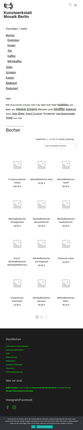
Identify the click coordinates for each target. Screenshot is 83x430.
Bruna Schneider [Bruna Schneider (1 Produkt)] (16, 105)
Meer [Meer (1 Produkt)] (13, 109)
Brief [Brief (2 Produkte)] (8, 105)
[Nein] (80, 423)
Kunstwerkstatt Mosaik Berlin (18, 15)
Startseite (11, 126)
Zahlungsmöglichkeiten (15, 350)
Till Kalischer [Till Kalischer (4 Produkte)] (49, 113)
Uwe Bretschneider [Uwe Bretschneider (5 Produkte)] (65, 113)
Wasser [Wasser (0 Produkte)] (15, 118)
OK (33, 427)
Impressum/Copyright (14, 365)
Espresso (13, 40)
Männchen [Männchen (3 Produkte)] (42, 109)
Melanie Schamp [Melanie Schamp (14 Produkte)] (26, 109)
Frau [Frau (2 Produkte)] (38, 105)
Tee (9, 50)
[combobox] (60, 145)
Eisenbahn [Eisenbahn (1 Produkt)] (26, 105)
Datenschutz (10, 361)
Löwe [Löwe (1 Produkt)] (71, 105)
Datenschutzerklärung (45, 427)
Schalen (11, 72)
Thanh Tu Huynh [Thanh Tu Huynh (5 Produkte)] (34, 113)
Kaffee (11, 56)
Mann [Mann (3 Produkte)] (8, 109)
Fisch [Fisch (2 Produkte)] (33, 105)
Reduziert (12, 88)
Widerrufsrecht (11, 357)
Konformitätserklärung (14, 372)
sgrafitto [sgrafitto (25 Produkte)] (59, 109)
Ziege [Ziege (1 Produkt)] (20, 118)
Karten (10, 77)
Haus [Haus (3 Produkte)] (43, 105)
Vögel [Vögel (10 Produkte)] (9, 117)
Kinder (11, 45)
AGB (8, 353)
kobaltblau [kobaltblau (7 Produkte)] (63, 104)
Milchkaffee (14, 61)
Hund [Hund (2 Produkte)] (48, 105)
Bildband (11, 83)
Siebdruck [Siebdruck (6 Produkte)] (70, 109)
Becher (10, 35)
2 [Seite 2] (41, 317)
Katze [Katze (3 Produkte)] (54, 105)
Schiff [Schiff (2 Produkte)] (50, 109)
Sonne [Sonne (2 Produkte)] (8, 114)
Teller (9, 67)
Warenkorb (10, 368)
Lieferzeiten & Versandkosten (17, 346)
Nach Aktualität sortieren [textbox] (55, 146)
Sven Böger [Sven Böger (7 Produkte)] (18, 113)
